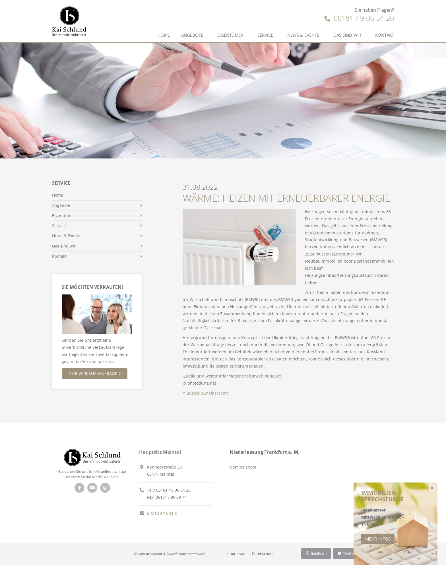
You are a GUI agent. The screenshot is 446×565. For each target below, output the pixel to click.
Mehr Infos (378, 539)
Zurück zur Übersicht (207, 393)
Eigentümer (230, 35)
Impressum (237, 553)
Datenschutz (262, 553)
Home (163, 35)
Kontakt (384, 35)
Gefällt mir (316, 553)
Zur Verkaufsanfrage (93, 373)
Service (265, 35)
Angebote (192, 35)
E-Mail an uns (156, 513)
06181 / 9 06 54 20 (359, 18)
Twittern (347, 553)
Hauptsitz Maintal (160, 452)
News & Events (303, 35)
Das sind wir (347, 35)
